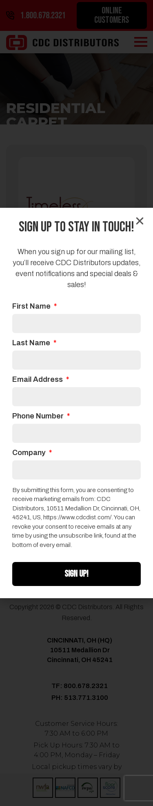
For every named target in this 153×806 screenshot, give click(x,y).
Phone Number (38, 416)
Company (29, 453)
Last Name (32, 343)
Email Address (38, 379)
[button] (140, 221)
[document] (76, 403)
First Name (32, 306)
